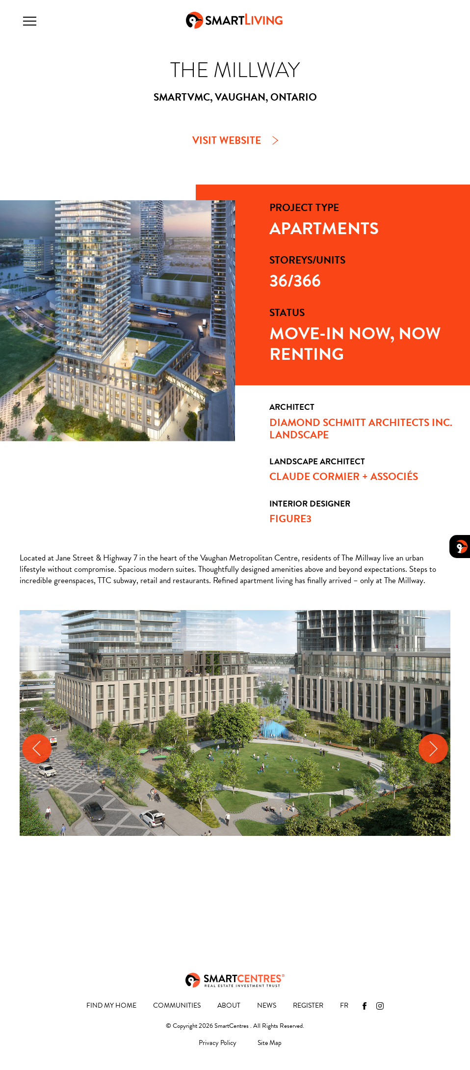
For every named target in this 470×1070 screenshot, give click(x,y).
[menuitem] (344, 1006)
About (228, 1006)
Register (308, 1006)
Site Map (270, 1043)
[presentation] (37, 748)
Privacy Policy (217, 1043)
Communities (177, 1006)
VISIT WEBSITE (226, 140)
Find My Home (111, 1006)
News (266, 1006)
